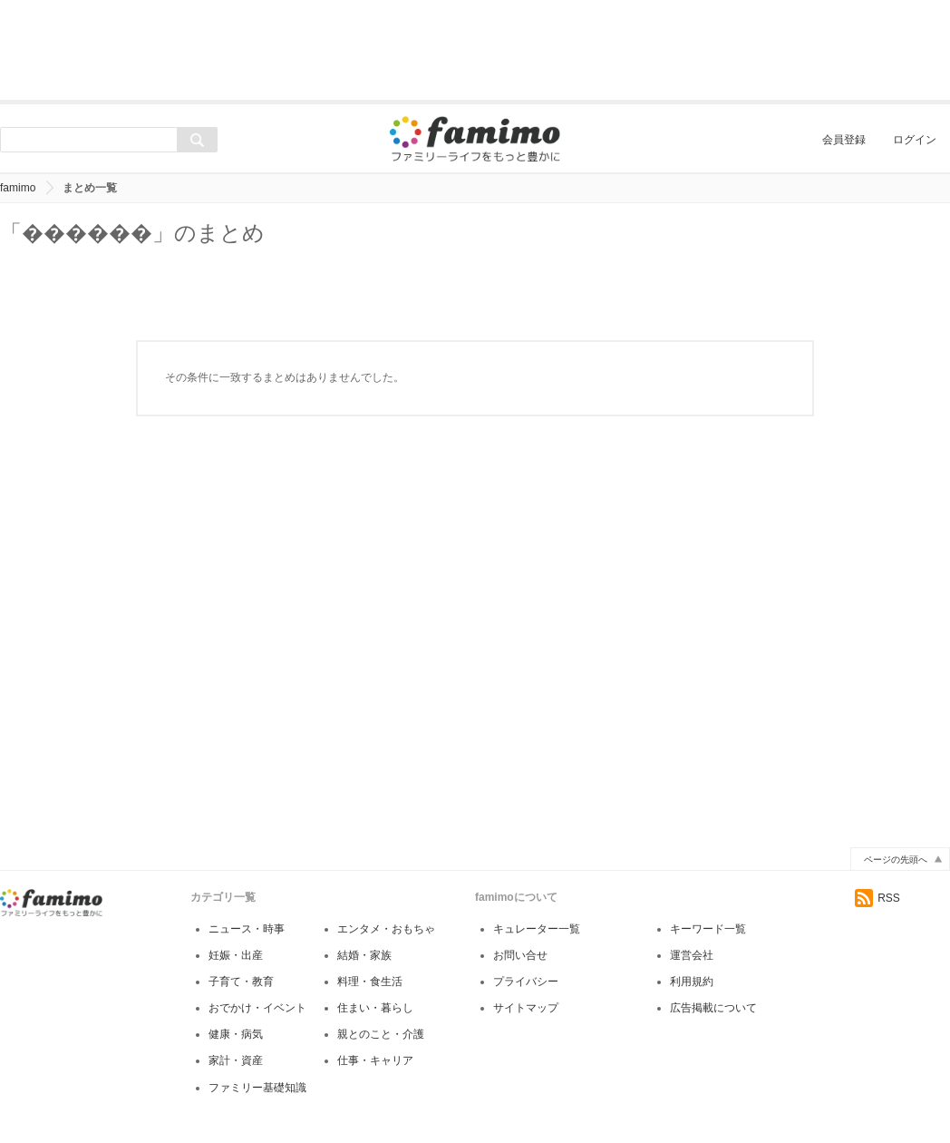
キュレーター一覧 (536, 929)
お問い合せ (520, 955)
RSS (877, 898)
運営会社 (691, 955)
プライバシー (525, 981)
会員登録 (844, 139)
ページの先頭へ (895, 860)
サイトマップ (525, 1007)
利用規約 (691, 981)
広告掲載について (713, 1007)
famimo (17, 187)
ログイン (914, 139)
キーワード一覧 (708, 929)
